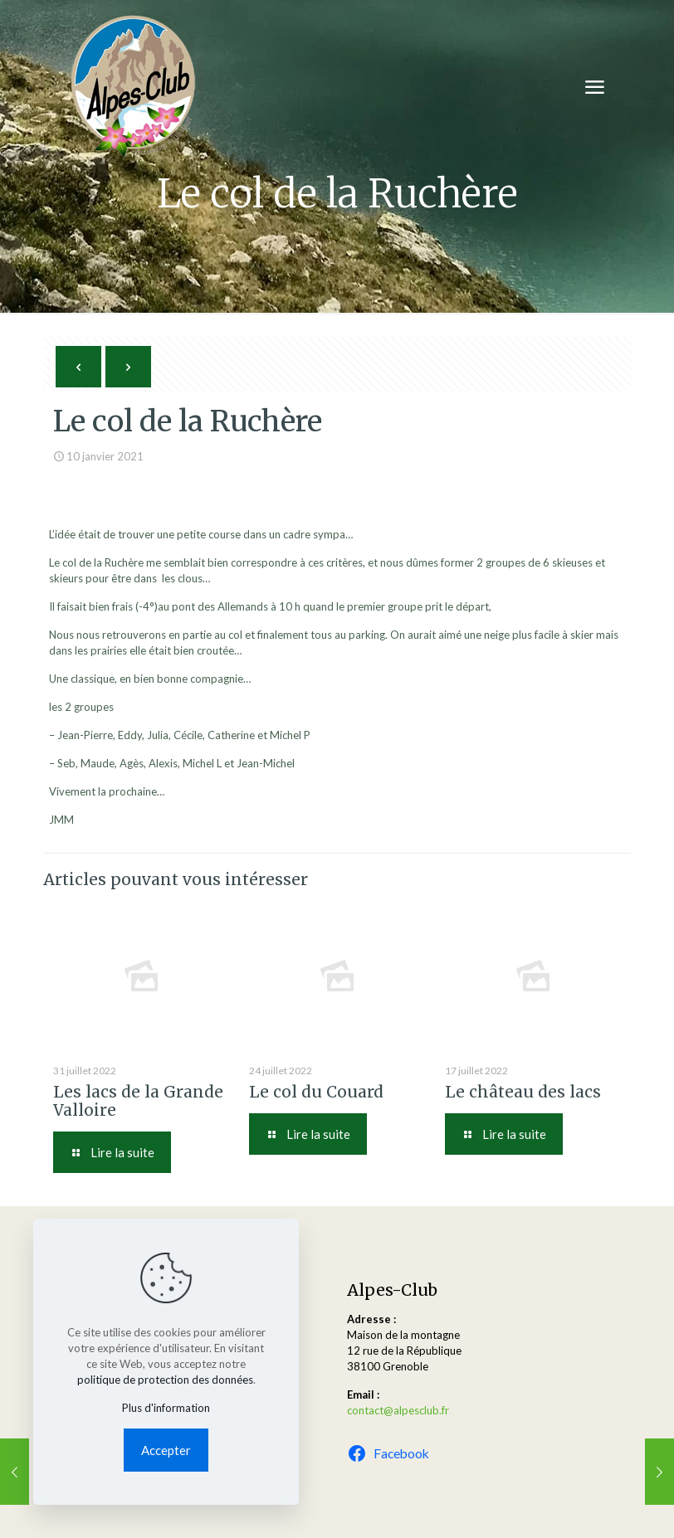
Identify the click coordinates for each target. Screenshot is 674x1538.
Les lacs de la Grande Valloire (138, 1101)
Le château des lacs (523, 1092)
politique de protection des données (165, 1379)
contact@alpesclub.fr (398, 1410)
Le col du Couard (316, 1092)
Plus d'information (166, 1407)
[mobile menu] (594, 87)
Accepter (166, 1450)
